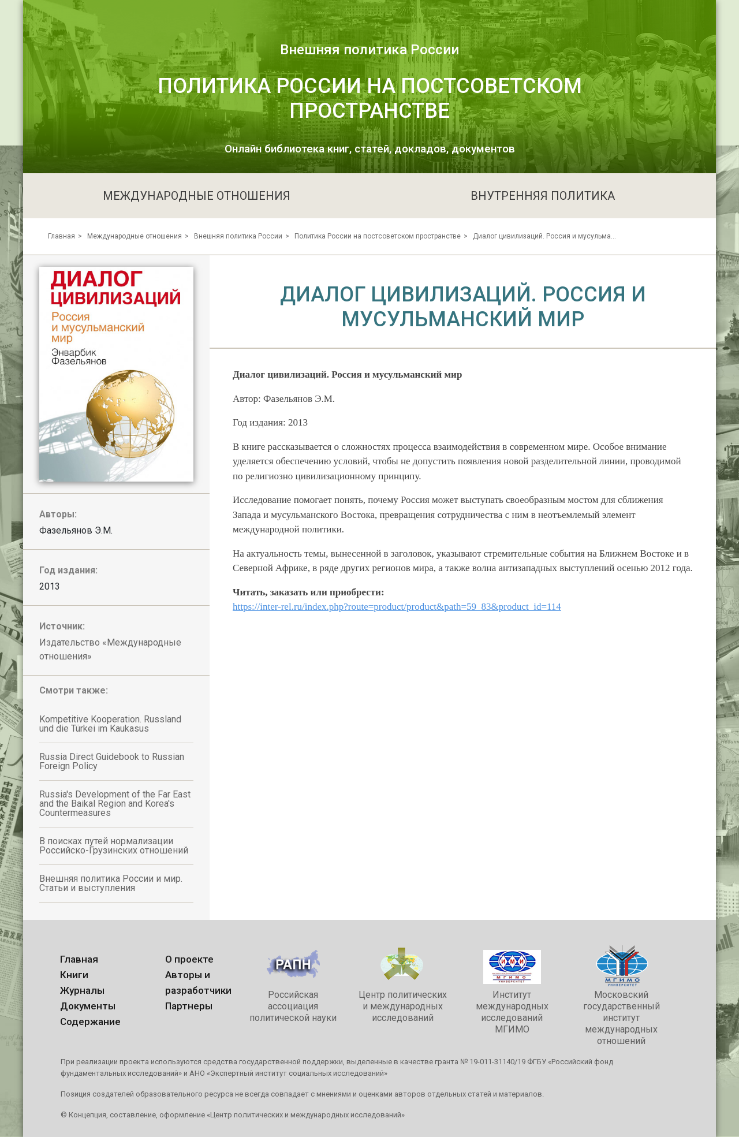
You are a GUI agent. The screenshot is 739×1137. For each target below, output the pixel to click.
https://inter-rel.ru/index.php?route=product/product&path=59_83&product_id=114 (397, 606)
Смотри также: (73, 690)
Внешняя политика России (238, 236)
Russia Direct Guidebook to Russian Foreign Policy (111, 761)
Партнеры (188, 1006)
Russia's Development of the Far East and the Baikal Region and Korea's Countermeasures (115, 803)
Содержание (90, 1021)
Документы (87, 1006)
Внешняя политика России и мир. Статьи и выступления (110, 883)
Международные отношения (134, 236)
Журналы (82, 990)
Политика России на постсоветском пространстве (377, 236)
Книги (74, 975)
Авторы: (58, 514)
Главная (61, 236)
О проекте (189, 959)
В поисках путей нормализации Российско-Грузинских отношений (113, 846)
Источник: (62, 626)
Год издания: (68, 570)
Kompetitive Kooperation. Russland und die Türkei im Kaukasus (110, 724)
